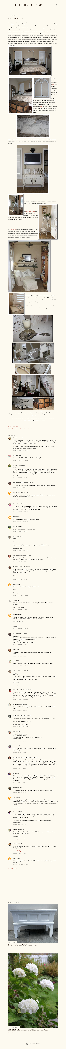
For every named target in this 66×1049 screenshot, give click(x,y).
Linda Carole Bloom (19, 504)
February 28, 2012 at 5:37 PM (20, 685)
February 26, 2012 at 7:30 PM (20, 460)
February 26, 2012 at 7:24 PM (20, 450)
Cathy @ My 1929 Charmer (21, 690)
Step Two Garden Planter (22, 944)
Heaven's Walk (17, 829)
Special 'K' (16, 661)
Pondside (16, 526)
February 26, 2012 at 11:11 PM (20, 531)
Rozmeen (16, 536)
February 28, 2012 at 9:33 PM (20, 710)
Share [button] (9, 426)
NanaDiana (16, 438)
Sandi (15, 773)
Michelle (15, 455)
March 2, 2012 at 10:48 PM (19, 792)
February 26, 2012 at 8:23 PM (20, 487)
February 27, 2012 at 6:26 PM (20, 656)
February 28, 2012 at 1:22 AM (20, 666)
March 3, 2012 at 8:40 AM (19, 807)
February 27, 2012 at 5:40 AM (20, 595)
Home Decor (23, 428)
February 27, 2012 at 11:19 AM (20, 628)
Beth (14, 858)
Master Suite (31, 428)
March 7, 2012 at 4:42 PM (19, 839)
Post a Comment (13, 868)
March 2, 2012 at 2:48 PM (19, 768)
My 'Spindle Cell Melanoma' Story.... (28, 1029)
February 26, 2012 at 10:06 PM (20, 512)
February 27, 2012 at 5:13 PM (20, 644)
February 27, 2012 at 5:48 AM (20, 609)
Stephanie (16, 787)
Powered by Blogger (33, 1044)
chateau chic (17, 465)
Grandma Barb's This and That (22, 482)
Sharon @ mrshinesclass (20, 715)
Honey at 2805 (17, 812)
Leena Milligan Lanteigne (20, 555)
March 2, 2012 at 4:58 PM (19, 782)
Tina (14, 600)
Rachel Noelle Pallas (19, 492)
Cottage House (16, 428)
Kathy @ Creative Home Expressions (24, 757)
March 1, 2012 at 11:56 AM (19, 752)
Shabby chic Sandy (19, 704)
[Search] (57, 4)
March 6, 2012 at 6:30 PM (19, 824)
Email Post (15, 426)
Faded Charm (17, 614)
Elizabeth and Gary (19, 633)
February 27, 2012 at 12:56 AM (20, 562)
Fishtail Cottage (27, 5)
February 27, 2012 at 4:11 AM (20, 579)
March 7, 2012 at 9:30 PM (19, 853)
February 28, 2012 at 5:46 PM (20, 699)
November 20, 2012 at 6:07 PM (21, 864)
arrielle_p (16, 844)
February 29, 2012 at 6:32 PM (20, 741)
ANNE (15, 584)
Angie (15, 797)
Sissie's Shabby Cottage (20, 566)
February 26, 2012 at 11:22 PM (20, 550)
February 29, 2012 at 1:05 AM (20, 726)
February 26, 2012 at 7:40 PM (20, 477)
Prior (14, 649)
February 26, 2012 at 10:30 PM (20, 521)
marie (15, 746)
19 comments (15, 1033)
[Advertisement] (33, 885)
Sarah (15, 516)
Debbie (15, 731)
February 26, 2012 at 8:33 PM (20, 499)
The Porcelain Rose (19, 670)
